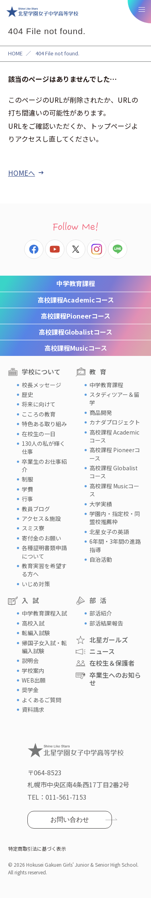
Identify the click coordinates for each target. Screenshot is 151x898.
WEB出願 (34, 680)
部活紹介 (100, 613)
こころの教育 (39, 414)
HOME (15, 53)
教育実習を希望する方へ (44, 570)
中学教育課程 (75, 283)
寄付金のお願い (41, 538)
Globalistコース (75, 332)
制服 (27, 479)
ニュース (102, 651)
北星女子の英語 (109, 532)
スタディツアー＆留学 (114, 398)
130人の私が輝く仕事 (43, 447)
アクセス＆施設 (41, 518)
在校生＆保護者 (111, 663)
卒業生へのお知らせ (115, 678)
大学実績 (100, 504)
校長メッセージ (41, 385)
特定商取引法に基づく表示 (37, 848)
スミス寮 (33, 528)
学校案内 (33, 670)
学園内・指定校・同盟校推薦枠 (114, 518)
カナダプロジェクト (114, 422)
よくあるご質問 (41, 700)
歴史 (27, 394)
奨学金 (30, 690)
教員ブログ (36, 509)
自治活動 (100, 559)
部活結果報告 (106, 623)
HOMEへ (21, 173)
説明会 (30, 660)
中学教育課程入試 (44, 613)
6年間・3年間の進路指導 (115, 545)
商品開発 (100, 412)
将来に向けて (39, 404)
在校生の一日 (39, 434)
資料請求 (33, 709)
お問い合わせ (69, 819)
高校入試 (33, 623)
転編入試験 (36, 633)
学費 (27, 489)
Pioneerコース (75, 316)
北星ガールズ (108, 639)
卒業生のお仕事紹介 (44, 465)
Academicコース (75, 300)
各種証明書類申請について (44, 552)
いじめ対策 (36, 584)
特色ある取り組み (44, 424)
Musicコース (75, 348)
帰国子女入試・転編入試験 (44, 647)
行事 (27, 499)
